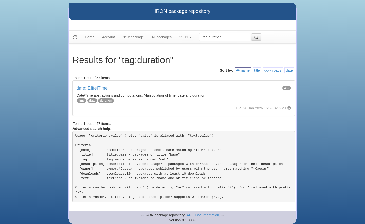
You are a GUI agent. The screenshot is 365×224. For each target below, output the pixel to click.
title (257, 70)
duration (106, 100)
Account (108, 37)
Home (89, 37)
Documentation (207, 215)
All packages (162, 37)
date (289, 70)
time (81, 100)
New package (133, 37)
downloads (272, 70)
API (189, 215)
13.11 (185, 37)
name (243, 70)
